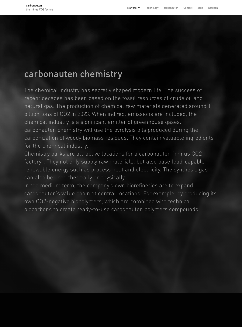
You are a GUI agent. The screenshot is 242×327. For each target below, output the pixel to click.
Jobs (200, 7)
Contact (187, 7)
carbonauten (171, 7)
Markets (132, 7)
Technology (151, 7)
